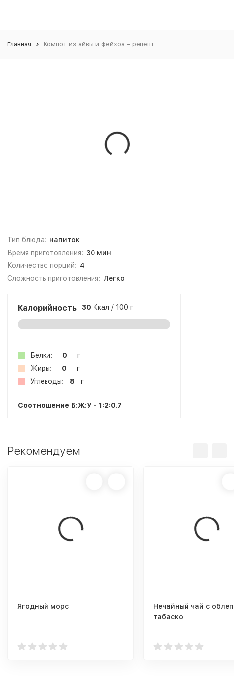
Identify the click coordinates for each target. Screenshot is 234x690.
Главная (19, 44)
